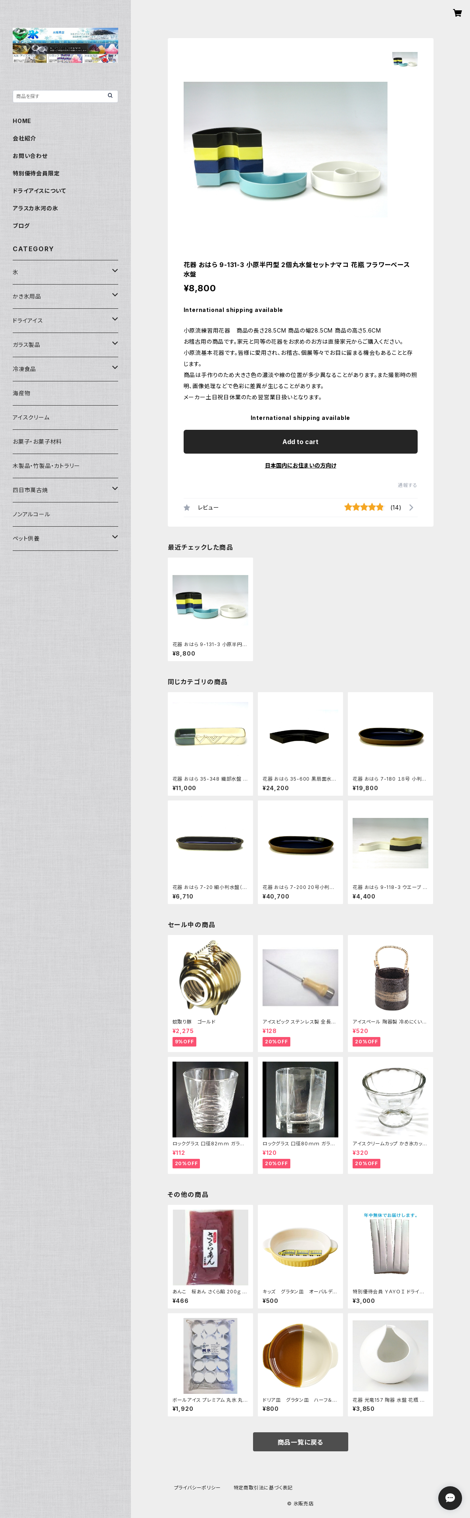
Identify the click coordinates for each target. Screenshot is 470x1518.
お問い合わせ (30, 155)
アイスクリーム (31, 417)
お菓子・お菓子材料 (37, 441)
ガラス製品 (26, 344)
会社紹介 (24, 138)
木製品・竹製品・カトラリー (46, 465)
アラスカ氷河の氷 (35, 208)
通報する (407, 485)
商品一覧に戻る (301, 1442)
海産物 (21, 393)
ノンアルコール (31, 514)
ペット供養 (26, 538)
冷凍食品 (24, 369)
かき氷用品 (27, 296)
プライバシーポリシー (197, 1488)
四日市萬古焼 (30, 490)
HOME (22, 120)
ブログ (21, 225)
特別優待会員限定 (36, 173)
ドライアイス (28, 320)
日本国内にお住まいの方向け (300, 465)
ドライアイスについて (39, 190)
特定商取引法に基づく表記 (263, 1488)
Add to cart (300, 442)
